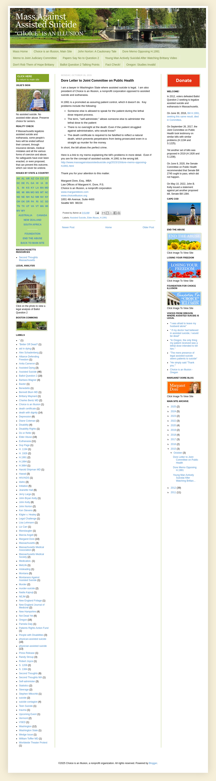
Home (108, 227)
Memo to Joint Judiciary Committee (35, 58)
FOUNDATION (32, 233)
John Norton (25, 506)
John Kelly (24, 502)
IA (42, 183)
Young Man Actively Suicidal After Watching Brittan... (184, 478)
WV (18, 210)
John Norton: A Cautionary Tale (97, 51)
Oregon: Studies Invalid (141, 64)
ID (46, 183)
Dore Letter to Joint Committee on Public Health (185, 460)
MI (23, 192)
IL (18, 187)
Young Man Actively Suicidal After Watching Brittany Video (141, 58)
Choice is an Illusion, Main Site (53, 51)
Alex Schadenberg (29, 352)
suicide (22, 697)
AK (18, 178)
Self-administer (27, 681)
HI (37, 183)
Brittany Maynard (28, 396)
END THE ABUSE (32, 238)
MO (32, 192)
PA (32, 201)
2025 (174, 406)
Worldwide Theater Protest (33, 742)
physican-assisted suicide (32, 639)
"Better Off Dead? (28, 344)
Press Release (27, 653)
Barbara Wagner (28, 380)
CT (46, 178)
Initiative (23, 486)
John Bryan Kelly (28, 498)
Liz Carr (23, 526)
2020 (174, 425)
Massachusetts (27, 543)
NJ (32, 197)
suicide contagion (28, 701)
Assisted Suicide (78, 217)
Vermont (23, 718)
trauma (22, 710)
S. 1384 (23, 669)
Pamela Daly (26, 624)
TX (23, 206)
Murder (23, 584)
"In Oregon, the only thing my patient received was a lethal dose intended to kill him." (184, 344)
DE (23, 183)
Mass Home (20, 51)
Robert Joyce (26, 661)
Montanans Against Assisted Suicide (29, 579)
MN (28, 192)
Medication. (25, 561)
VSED (22, 722)
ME (18, 192)
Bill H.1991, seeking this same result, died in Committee (183, 116)
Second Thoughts (28, 673)
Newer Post (68, 227)
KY (32, 187)
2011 (174, 492)
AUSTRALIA (25, 215)
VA (32, 206)
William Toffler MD (28, 738)
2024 (174, 411)
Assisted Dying (27, 367)
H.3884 (23, 465)
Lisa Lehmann (26, 522)
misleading (24, 569)
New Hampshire (27, 611)
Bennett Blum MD (28, 392)
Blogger (153, 763)
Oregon (23, 619)
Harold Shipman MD (30, 469)
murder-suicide (27, 588)
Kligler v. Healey (27, 514)
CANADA (42, 215)
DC (18, 183)
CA (37, 178)
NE (23, 197)
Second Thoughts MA (30, 677)
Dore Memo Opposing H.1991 (141, 51)
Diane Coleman (27, 420)
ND (18, 197)
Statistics (24, 685)
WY (23, 210)
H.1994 (23, 461)
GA (32, 183)
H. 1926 (23, 453)
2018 (174, 434)
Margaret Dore (26, 539)
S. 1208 (23, 665)
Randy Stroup (26, 657)
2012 (174, 487)
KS (28, 187)
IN (23, 187)
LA (37, 187)
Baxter (22, 384)
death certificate (27, 408)
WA (42, 206)
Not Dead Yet (26, 615)
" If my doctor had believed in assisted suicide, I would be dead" (184, 333)
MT (42, 192)
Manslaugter (25, 530)
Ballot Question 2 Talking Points (80, 64)
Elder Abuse (93, 217)
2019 (174, 430)
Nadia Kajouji (26, 592)
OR (28, 201)
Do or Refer (25, 433)
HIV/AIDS (24, 477)
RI (37, 201)
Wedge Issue (26, 734)
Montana (23, 573)
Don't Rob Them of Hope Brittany (33, 64)
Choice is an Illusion (29, 404)
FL (27, 183)
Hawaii (22, 473)
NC (46, 192)
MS (37, 192)
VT (37, 206)
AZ (32, 178)
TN (18, 206)
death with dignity (28, 412)
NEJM (22, 596)
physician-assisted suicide (33, 646)
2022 (174, 420)
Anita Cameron (27, 363)
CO (42, 178)
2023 (174, 416)
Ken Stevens (26, 510)
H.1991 (103, 217)
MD (47, 187)
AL (23, 178)
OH (18, 201)
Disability (24, 424)
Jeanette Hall (26, 490)
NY (46, 197)
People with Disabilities (31, 635)
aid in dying (25, 348)
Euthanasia (25, 441)
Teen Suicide (26, 706)
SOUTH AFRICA (32, 224)
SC (42, 201)
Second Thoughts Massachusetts (28, 259)
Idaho (22, 482)
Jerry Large (25, 494)
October (178, 452)
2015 (174, 448)
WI (46, 206)
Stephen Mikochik (28, 693)
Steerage (24, 689)
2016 (174, 444)
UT (27, 206)
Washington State (28, 730)
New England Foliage (30, 600)
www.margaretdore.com (74, 191)
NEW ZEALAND (32, 220)
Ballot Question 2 (28, 375)
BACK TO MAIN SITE (32, 243)
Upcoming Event (28, 714)
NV (42, 197)
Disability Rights (27, 428)
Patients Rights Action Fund (33, 628)
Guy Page (24, 445)
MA (42, 187)
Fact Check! (112, 64)
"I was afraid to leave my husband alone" (183, 325)
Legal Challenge (27, 518)
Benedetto (24, 388)
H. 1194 (23, 449)
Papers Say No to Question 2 (81, 58)
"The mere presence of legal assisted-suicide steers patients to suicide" (183, 355)
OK (23, 201)
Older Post (148, 227)
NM (37, 197)
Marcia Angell (26, 535)
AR (27, 178)
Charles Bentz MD (28, 400)
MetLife (23, 565)
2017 (174, 439)
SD (46, 201)
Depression (25, 416)
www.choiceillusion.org (74, 195)
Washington (25, 726)
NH (27, 197)
